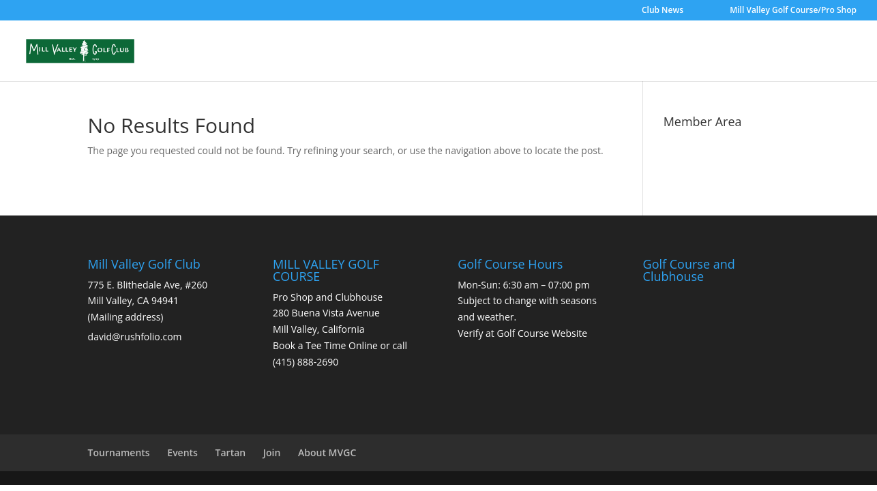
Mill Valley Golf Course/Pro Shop (793, 11)
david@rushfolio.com (135, 336)
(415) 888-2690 (305, 361)
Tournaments (119, 452)
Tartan (230, 452)
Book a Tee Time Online (325, 345)
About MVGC (327, 452)
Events (182, 452)
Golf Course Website (541, 333)
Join (272, 452)
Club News (662, 11)
